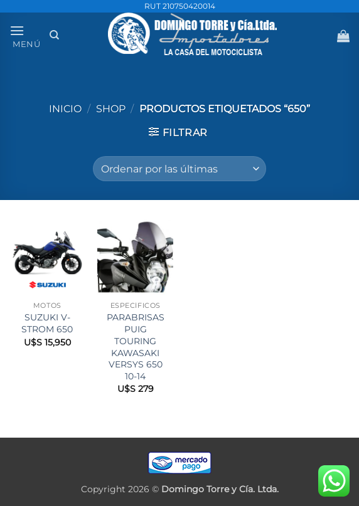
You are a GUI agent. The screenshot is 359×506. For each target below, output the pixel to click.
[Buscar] (54, 35)
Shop (111, 109)
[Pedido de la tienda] (179, 168)
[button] (25, 35)
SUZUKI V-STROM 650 (47, 323)
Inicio (65, 109)
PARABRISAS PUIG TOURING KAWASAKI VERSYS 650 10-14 (135, 347)
